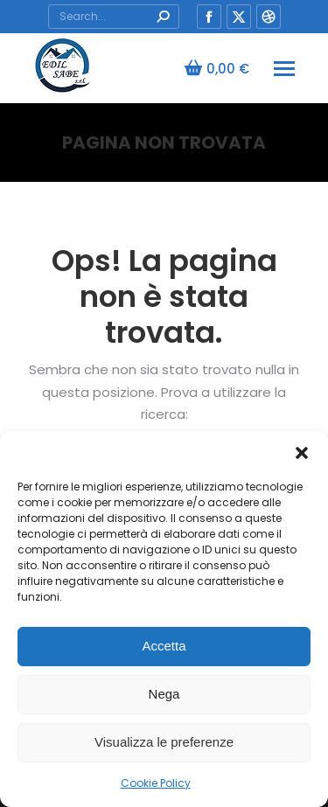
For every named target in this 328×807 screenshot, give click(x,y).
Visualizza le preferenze (164, 741)
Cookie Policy (156, 783)
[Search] (113, 16)
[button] (302, 453)
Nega (164, 693)
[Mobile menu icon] (284, 69)
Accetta (163, 645)
